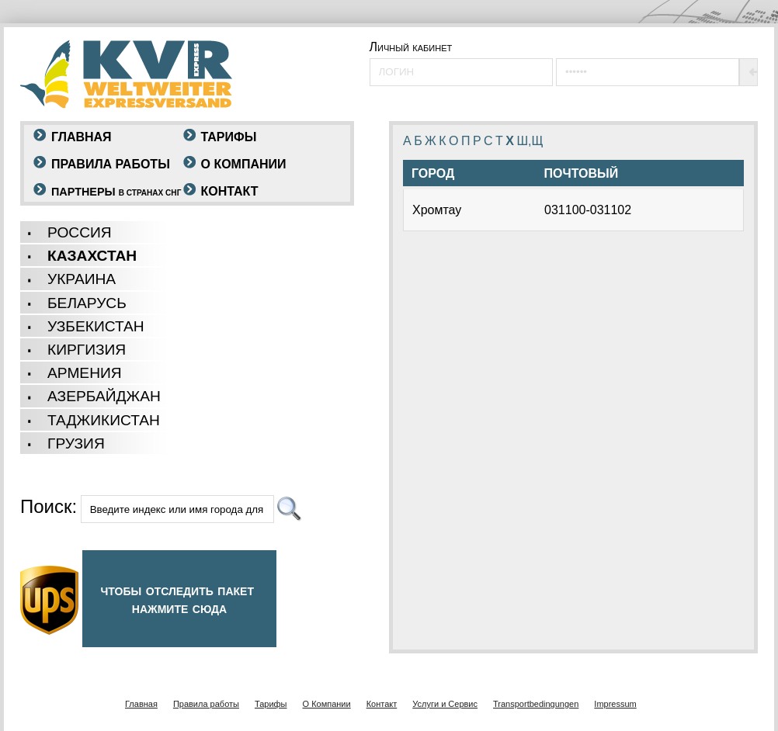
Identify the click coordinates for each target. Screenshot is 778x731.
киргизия (86, 349)
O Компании (244, 164)
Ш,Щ (529, 140)
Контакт (230, 191)
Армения (84, 373)
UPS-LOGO (49, 600)
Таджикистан (103, 420)
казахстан (92, 256)
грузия (76, 443)
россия (79, 232)
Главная (81, 137)
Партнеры (116, 191)
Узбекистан (95, 326)
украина (81, 279)
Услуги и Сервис (445, 703)
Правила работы (110, 164)
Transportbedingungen (535, 703)
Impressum (615, 703)
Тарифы (229, 137)
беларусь (87, 303)
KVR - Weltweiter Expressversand (126, 74)
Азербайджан (104, 396)
